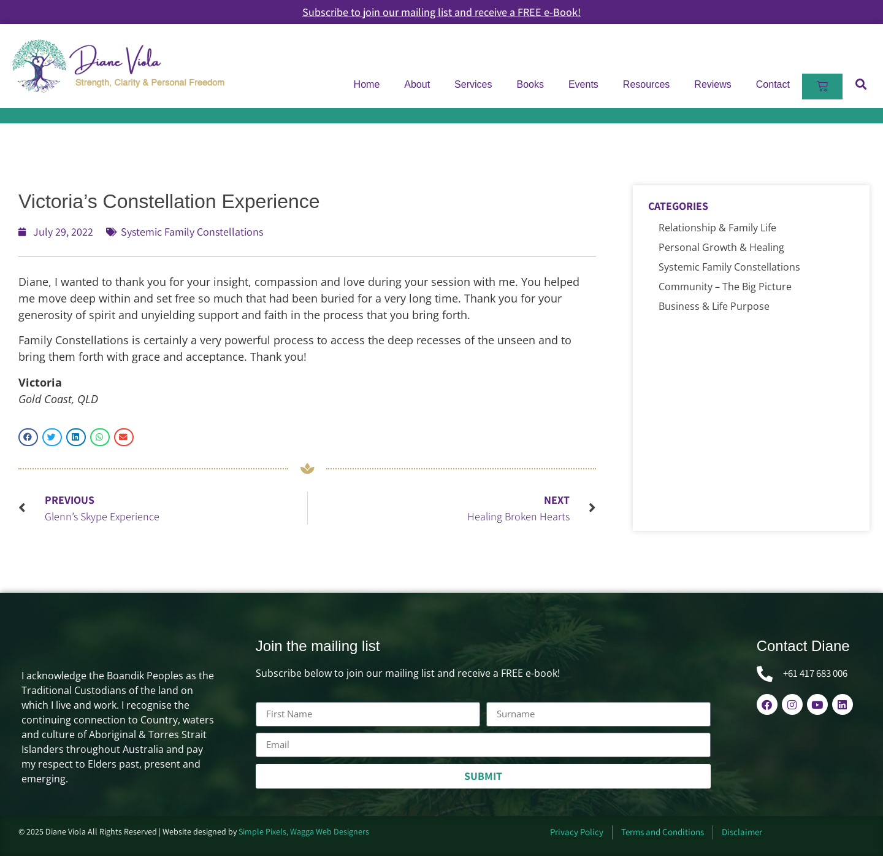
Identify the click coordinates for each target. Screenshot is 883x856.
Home (367, 84)
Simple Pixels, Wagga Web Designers (304, 831)
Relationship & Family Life (717, 227)
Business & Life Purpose (714, 306)
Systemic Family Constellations (192, 232)
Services (473, 84)
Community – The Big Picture (725, 286)
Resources (646, 84)
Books (529, 84)
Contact (773, 84)
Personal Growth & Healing (721, 247)
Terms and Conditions (662, 832)
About (417, 84)
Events (583, 84)
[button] (861, 84)
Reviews (712, 84)
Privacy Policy (576, 832)
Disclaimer (742, 832)
